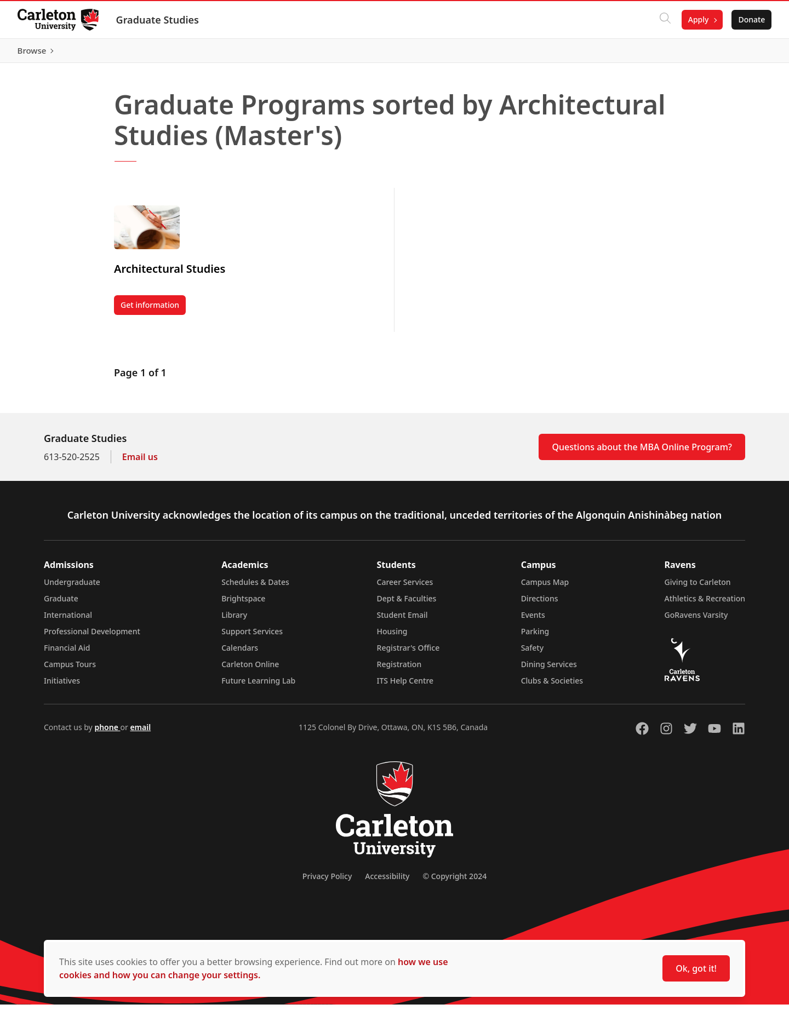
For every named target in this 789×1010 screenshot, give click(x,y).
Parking (535, 637)
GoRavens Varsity (696, 620)
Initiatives (62, 686)
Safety (532, 653)
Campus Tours (70, 669)
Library (234, 620)
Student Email (402, 620)
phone (107, 732)
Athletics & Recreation (705, 604)
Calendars (239, 653)
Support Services (252, 637)
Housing (392, 637)
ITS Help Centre (405, 686)
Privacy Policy (327, 881)
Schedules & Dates (255, 587)
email (140, 732)
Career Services (405, 587)
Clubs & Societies (552, 686)
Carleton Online (250, 669)
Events (533, 620)
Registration (399, 669)
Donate (751, 19)
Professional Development (92, 637)
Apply (698, 19)
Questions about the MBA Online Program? (642, 452)
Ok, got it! (696, 968)
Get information (153, 312)
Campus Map (545, 587)
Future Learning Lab (258, 686)
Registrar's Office (408, 653)
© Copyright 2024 (454, 881)
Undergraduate (72, 587)
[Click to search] (664, 20)
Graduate (61, 604)
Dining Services (549, 669)
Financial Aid (67, 653)
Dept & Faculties (407, 604)
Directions (539, 604)
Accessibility (387, 881)
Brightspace (243, 604)
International (68, 620)
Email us (140, 462)
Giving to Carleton (698, 587)
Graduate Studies (157, 19)
